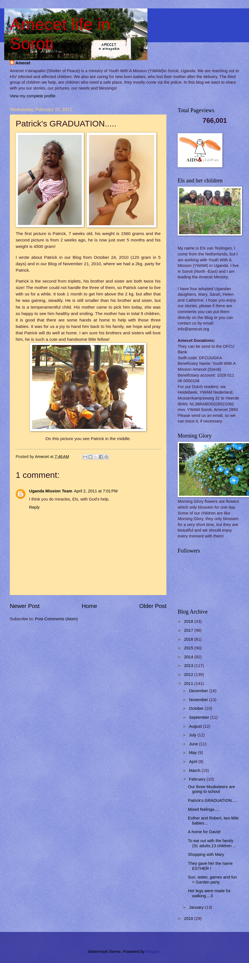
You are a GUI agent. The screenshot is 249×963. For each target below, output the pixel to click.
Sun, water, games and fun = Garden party (212, 879)
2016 (189, 639)
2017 (189, 630)
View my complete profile (32, 96)
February (197, 779)
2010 (189, 918)
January (197, 907)
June (194, 744)
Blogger (153, 951)
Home (89, 606)
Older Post (152, 606)
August (196, 726)
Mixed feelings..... (204, 809)
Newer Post (24, 606)
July (193, 735)
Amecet (22, 63)
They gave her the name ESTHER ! (210, 866)
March (195, 770)
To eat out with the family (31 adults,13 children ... (212, 843)
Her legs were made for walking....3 (209, 893)
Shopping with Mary (206, 854)
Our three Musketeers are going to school (211, 789)
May (193, 752)
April (193, 761)
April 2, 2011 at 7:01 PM (96, 491)
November (199, 699)
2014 (189, 657)
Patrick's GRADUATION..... (213, 800)
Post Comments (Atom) (56, 619)
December (199, 691)
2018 (189, 621)
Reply (34, 507)
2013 (189, 665)
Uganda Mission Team (50, 491)
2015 (189, 648)
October (197, 708)
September (199, 717)
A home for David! (204, 832)
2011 (189, 683)
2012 (189, 674)
